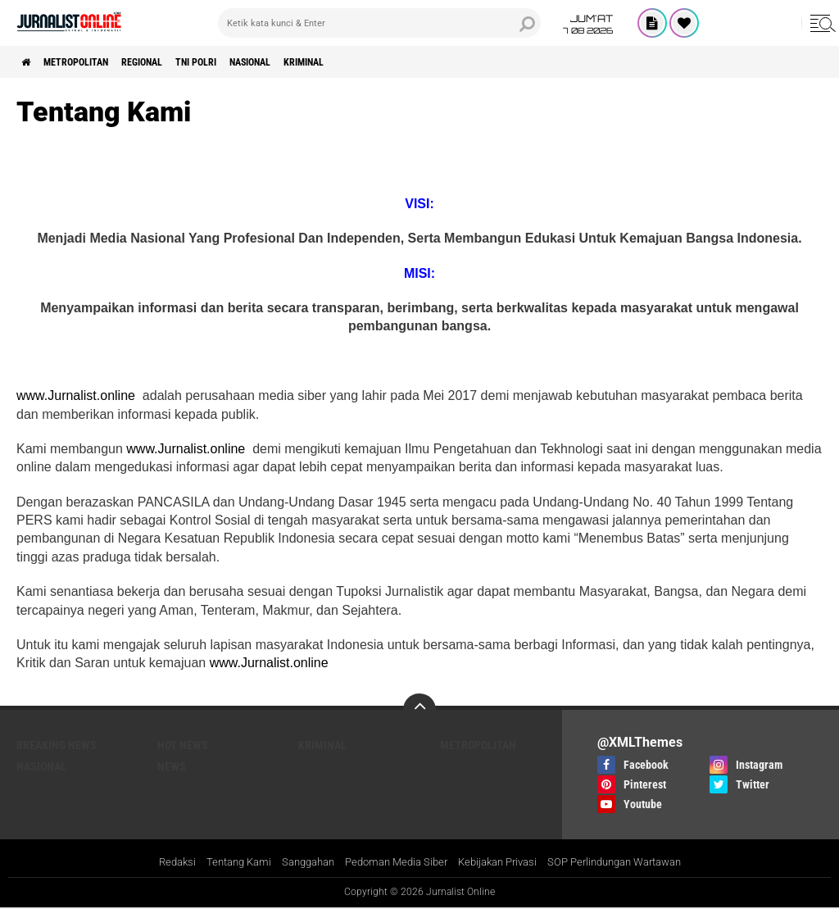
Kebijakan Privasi (501, 863)
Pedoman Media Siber (392, 863)
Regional (173, 62)
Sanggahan (296, 863)
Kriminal (376, 62)
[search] (379, 23)
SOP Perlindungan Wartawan (630, 863)
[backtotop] (419, 709)
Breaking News (56, 745)
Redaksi (155, 863)
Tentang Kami (221, 863)
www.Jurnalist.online (77, 395)
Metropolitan (92, 62)
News (171, 766)
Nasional (308, 62)
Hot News (182, 745)
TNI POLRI (240, 62)
